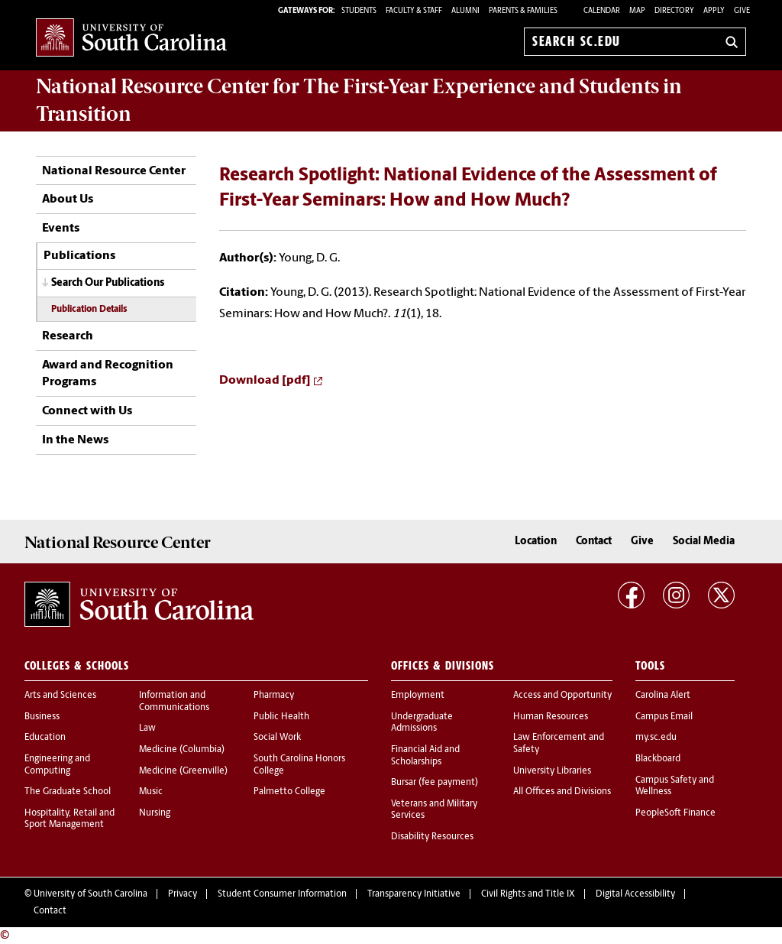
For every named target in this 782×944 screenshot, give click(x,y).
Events (60, 228)
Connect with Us (87, 411)
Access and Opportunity (562, 695)
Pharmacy (274, 695)
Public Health (281, 717)
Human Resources (550, 717)
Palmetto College (289, 791)
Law (147, 728)
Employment (417, 695)
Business (42, 717)
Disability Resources (432, 837)
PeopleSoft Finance (675, 813)
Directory (674, 11)
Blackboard (657, 759)
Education (45, 737)
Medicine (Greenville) (183, 771)
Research (67, 336)
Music (151, 791)
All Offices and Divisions (562, 791)
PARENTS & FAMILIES (523, 11)
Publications (79, 256)
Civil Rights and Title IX (528, 894)
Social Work (277, 737)
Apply (714, 11)
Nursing (154, 813)
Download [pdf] (265, 381)
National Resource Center (114, 171)
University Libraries (552, 771)
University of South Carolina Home (131, 38)
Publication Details (89, 309)
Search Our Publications (107, 283)
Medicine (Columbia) (182, 749)
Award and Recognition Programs (107, 373)
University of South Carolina (90, 894)
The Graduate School (67, 791)
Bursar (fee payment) (434, 782)
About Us (67, 199)
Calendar (601, 11)
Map (637, 11)
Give (742, 11)
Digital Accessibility (635, 894)
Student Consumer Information (282, 894)
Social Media (704, 541)
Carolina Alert (662, 695)
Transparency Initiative (413, 894)
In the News (75, 440)
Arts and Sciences (60, 695)
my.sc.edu (656, 737)
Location (536, 541)
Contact (594, 541)
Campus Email (664, 717)
